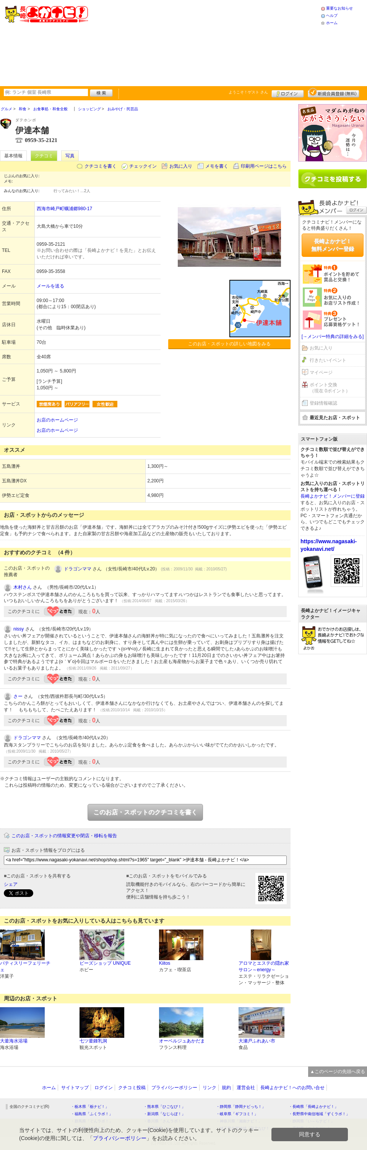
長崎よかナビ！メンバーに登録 (332, 496)
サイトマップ (75, 1087)
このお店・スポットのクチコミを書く (145, 812)
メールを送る (50, 286)
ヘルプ (332, 15)
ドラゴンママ (77, 569)
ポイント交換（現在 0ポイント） (330, 388)
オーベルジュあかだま (182, 1041)
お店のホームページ (57, 420)
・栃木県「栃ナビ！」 (90, 1106)
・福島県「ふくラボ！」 (92, 1114)
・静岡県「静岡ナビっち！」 (241, 1106)
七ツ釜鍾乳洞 (93, 1041)
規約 (226, 1087)
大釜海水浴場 (14, 1041)
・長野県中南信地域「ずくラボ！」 (319, 1114)
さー (18, 696)
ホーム (332, 23)
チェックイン (143, 166)
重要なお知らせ (339, 8)
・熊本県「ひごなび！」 (164, 1106)
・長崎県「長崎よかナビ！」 (313, 1106)
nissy (18, 629)
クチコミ (44, 155)
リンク (209, 1087)
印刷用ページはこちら (264, 166)
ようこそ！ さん (248, 92)
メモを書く (216, 166)
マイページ (321, 372)
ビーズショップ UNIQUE (105, 963)
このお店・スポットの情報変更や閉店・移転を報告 (64, 835)
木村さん (22, 587)
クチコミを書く (100, 166)
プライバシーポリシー (174, 1087)
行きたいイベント (328, 360)
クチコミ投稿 (132, 1087)
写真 (70, 155)
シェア (11, 884)
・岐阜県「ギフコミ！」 (237, 1114)
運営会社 (246, 1087)
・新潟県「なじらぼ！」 (164, 1114)
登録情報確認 (323, 403)
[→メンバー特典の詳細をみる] (333, 336)
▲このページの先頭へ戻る (337, 1071)
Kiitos (164, 963)
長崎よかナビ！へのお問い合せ (292, 1087)
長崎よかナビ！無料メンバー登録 (332, 245)
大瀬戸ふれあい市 (257, 1041)
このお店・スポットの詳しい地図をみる (229, 343)
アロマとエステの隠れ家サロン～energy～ (264, 966)
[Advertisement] (159, 42)
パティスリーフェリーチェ (25, 966)
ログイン (287, 93)
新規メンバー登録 (333, 93)
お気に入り (180, 166)
